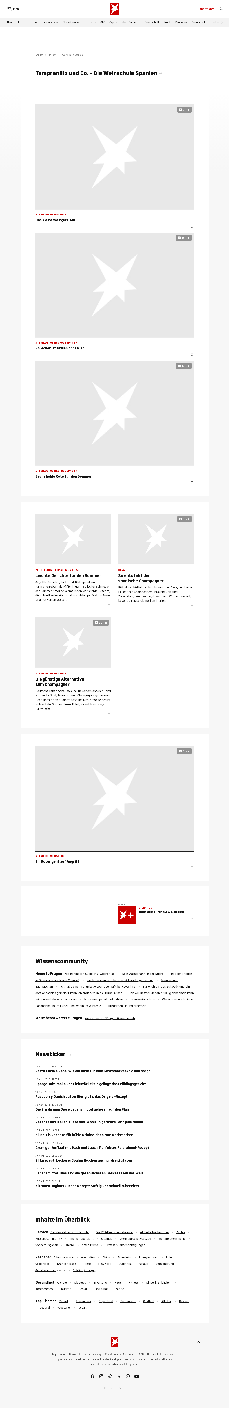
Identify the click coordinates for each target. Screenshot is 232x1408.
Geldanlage (42, 1264)
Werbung (130, 1359)
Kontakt (96, 1364)
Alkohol (166, 1301)
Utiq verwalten (63, 1359)
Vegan (82, 1307)
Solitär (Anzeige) (84, 1270)
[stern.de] (114, 9)
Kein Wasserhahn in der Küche (143, 974)
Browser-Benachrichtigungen (125, 1245)
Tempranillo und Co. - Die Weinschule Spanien (96, 73)
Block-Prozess (71, 22)
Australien (88, 1257)
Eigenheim (124, 1257)
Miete (87, 1264)
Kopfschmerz (44, 1289)
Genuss (39, 55)
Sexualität (101, 1289)
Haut (117, 1282)
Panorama (181, 22)
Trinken (52, 55)
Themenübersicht (81, 1238)
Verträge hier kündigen (107, 1359)
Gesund (45, 1307)
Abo (207, 8)
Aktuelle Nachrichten (154, 1232)
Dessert (184, 1301)
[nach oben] (198, 1342)
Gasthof (148, 1301)
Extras (21, 22)
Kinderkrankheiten (158, 1282)
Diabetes (80, 1282)
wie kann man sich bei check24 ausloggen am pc (120, 980)
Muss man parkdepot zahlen (103, 999)
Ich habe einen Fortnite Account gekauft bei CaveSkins (98, 986)
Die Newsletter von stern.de (69, 1232)
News (10, 22)
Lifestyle (215, 22)
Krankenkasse (66, 1264)
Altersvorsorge (64, 1257)
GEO (102, 22)
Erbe (169, 1257)
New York (104, 1264)
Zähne (120, 1289)
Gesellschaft (152, 22)
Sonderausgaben (46, 1245)
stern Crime (129, 22)
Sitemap (106, 1238)
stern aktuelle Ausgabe (135, 1238)
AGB (141, 1354)
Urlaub (143, 1264)
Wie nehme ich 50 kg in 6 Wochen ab (89, 974)
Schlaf (83, 1289)
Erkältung (100, 1282)
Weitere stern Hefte (172, 1238)
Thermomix (83, 1301)
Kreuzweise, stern (142, 999)
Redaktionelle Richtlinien (120, 1354)
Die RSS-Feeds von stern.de (114, 1232)
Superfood (106, 1301)
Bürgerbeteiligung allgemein (127, 1006)
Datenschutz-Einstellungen (155, 1359)
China (106, 1257)
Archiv (180, 1232)
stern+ (92, 22)
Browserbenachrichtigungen (121, 1364)
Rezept (63, 1301)
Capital (113, 22)
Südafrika (125, 1264)
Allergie (62, 1282)
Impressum (58, 1354)
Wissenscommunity (48, 1238)
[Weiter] (222, 22)
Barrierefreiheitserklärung (85, 1354)
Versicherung (165, 1264)
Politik (167, 22)
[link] (221, 8)
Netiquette (82, 1359)
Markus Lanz (50, 22)
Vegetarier (64, 1307)
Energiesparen (148, 1257)
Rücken (66, 1289)
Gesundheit (198, 22)
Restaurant (128, 1301)
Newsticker (51, 1054)
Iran (36, 22)
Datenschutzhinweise (160, 1354)
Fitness (134, 1282)
